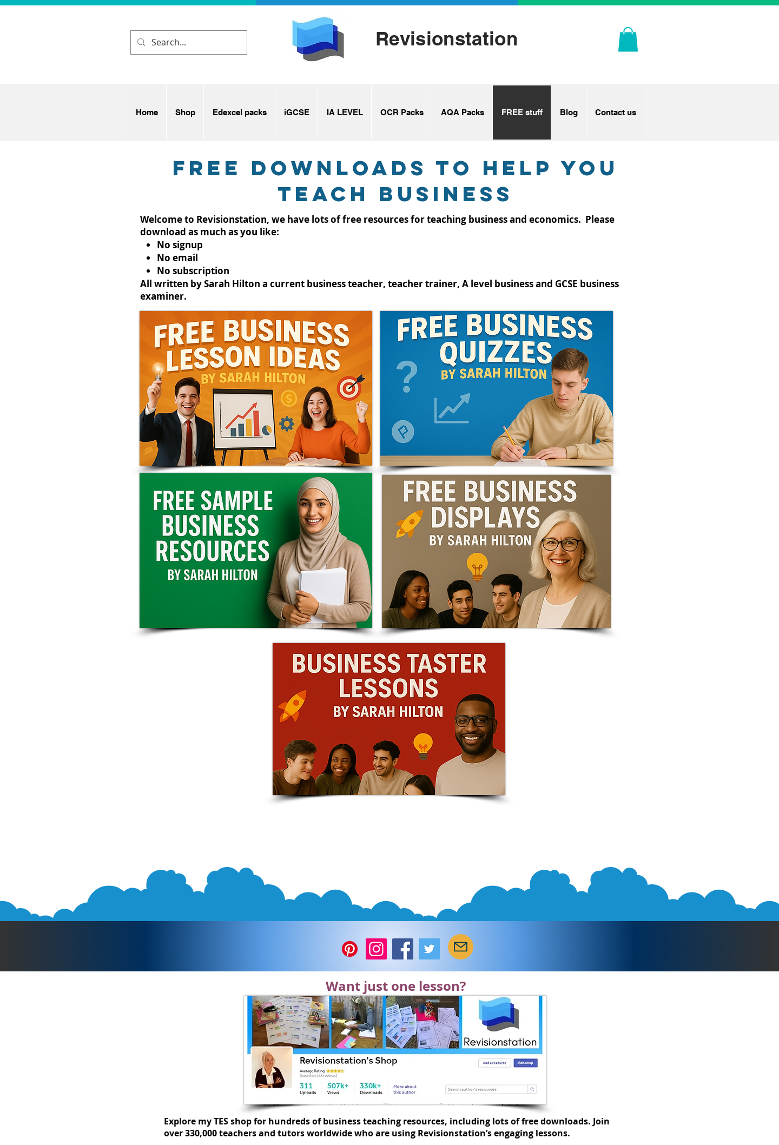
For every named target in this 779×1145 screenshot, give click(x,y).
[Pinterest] (349, 948)
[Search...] (187, 42)
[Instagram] (376, 948)
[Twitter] (429, 948)
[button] (628, 39)
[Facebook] (402, 948)
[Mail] (460, 946)
